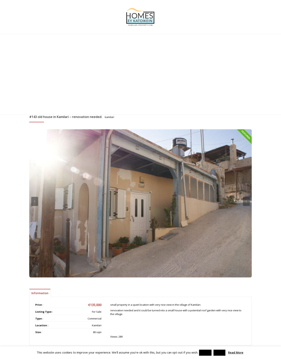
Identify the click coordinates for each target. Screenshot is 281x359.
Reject (219, 352)
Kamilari (96, 325)
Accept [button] (205, 352)
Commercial (94, 318)
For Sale (96, 311)
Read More (235, 352)
